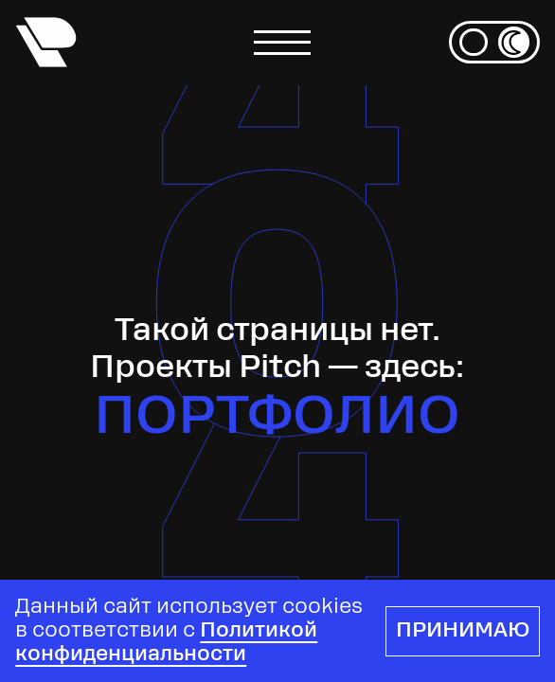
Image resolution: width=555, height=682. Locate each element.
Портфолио (277, 419)
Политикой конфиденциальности (166, 643)
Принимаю (462, 631)
